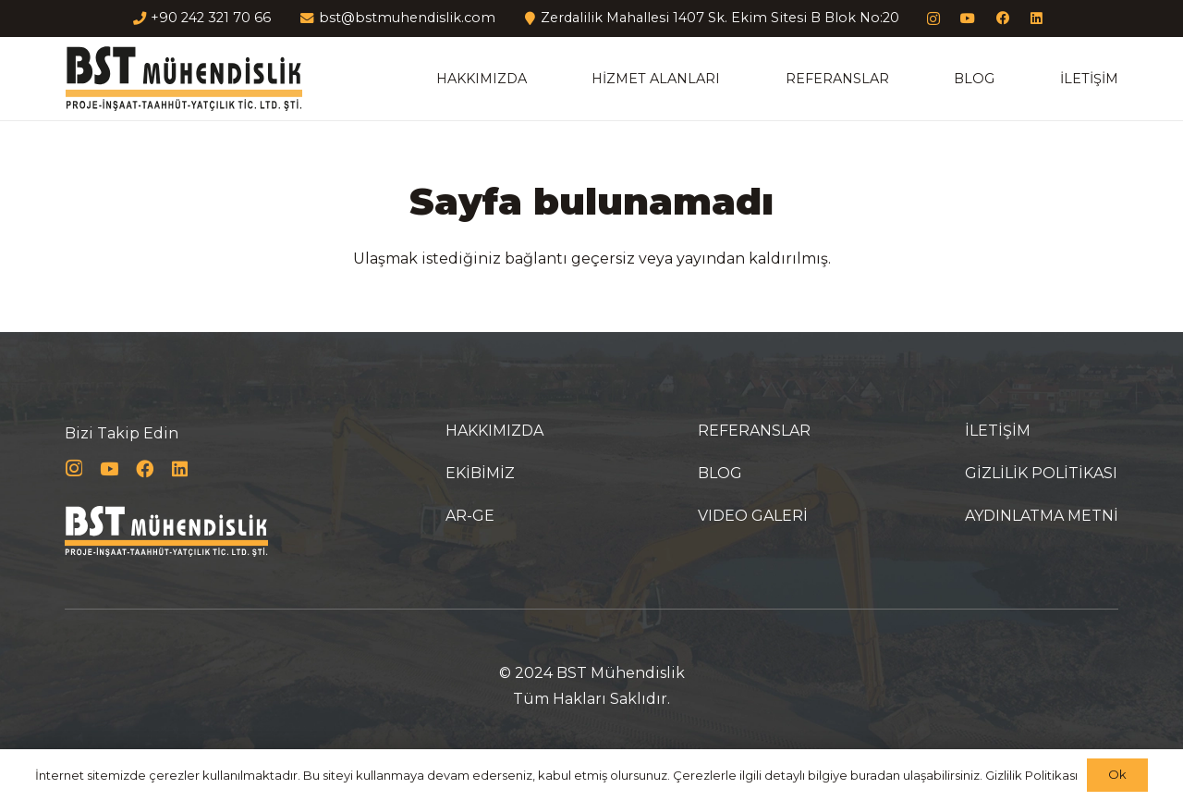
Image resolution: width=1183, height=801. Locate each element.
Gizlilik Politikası (1031, 775)
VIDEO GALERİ (753, 515)
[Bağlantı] (183, 78)
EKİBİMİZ (480, 473)
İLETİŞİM (998, 430)
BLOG (720, 473)
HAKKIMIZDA (494, 430)
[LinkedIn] (1037, 19)
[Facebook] (1002, 19)
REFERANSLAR (754, 430)
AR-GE (469, 515)
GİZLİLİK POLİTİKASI (1041, 473)
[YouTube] (968, 19)
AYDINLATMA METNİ (1041, 515)
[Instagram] (933, 19)
